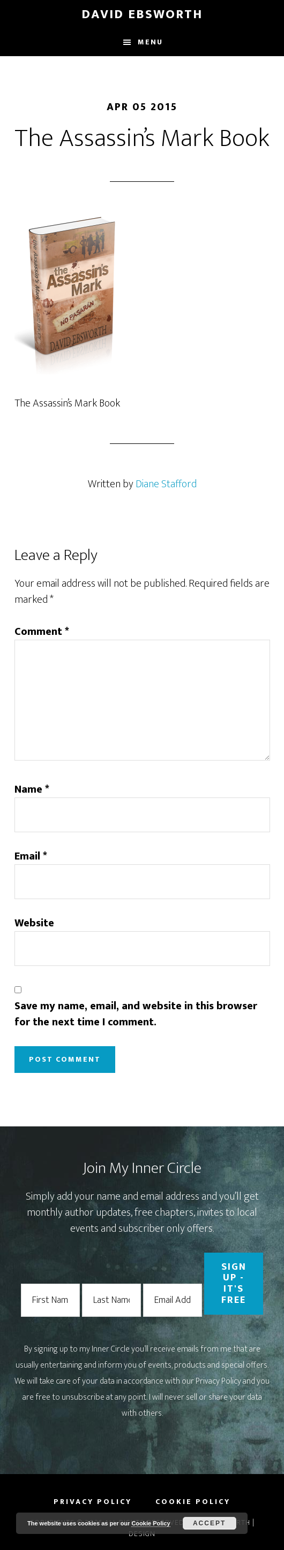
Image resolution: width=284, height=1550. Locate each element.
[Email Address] (172, 1300)
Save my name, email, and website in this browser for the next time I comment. (135, 1014)
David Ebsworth (142, 14)
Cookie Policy (150, 1523)
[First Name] (50, 1300)
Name (31, 789)
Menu (150, 42)
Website (34, 923)
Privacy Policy (218, 1381)
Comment (41, 632)
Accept (209, 1523)
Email (30, 856)
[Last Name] (111, 1300)
